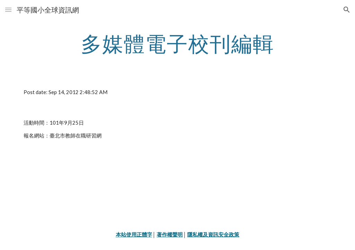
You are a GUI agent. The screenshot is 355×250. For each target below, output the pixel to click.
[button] (8, 9)
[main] (178, 43)
